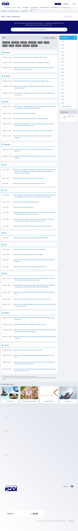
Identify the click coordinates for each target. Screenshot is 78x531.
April (11, 45)
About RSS (46, 37)
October (24, 42)
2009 (62, 92)
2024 (62, 41)
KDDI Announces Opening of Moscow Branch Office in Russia (30, 183)
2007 (62, 99)
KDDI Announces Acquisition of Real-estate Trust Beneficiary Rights (31, 118)
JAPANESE (66, 4)
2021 (62, 51)
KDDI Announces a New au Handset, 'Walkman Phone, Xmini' (30, 57)
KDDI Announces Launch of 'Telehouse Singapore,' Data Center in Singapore (33, 130)
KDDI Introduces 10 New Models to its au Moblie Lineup (28, 350)
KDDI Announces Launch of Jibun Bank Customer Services (29, 178)
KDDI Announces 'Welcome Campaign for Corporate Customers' (30, 324)
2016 (62, 68)
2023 (62, 45)
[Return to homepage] (6, 3)
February (26, 45)
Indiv (72, 7)
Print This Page (68, 16)
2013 (62, 79)
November (15, 42)
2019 (62, 58)
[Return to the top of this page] (68, 486)
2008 (62, 96)
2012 (62, 82)
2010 (62, 89)
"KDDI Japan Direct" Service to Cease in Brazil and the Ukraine (30, 249)
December (6, 42)
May (5, 45)
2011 (62, 86)
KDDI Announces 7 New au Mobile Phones (25, 113)
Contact (58, 4)
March (18, 45)
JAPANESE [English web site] (70, 521)
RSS (53, 38)
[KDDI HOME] (11, 488)
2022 (62, 48)
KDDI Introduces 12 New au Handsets (24, 207)
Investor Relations (71, 116)
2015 (62, 72)
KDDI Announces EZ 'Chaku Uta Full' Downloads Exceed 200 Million (31, 237)
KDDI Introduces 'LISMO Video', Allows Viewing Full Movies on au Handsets (33, 226)
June (46, 42)
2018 (62, 62)
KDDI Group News (66, 106)
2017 (62, 65)
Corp (75, 7)
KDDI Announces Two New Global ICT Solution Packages (29, 254)
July (40, 42)
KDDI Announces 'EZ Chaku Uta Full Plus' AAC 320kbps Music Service (32, 62)
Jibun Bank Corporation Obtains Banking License (27, 202)
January (34, 45)
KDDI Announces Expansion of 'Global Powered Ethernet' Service (31, 266)
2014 (62, 75)
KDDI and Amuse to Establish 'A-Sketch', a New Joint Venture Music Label (33, 299)
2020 (62, 55)
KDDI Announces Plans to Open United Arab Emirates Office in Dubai (32, 81)
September (32, 42)
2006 (62, 103)
